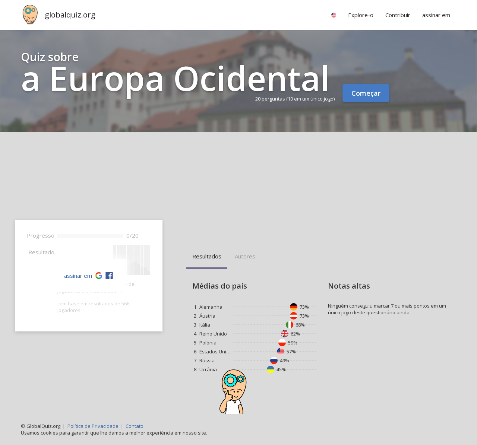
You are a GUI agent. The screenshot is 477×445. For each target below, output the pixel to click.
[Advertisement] (238, 188)
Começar (365, 93)
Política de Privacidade (93, 426)
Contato (134, 426)
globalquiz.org (70, 15)
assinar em (78, 275)
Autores (245, 256)
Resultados (206, 256)
